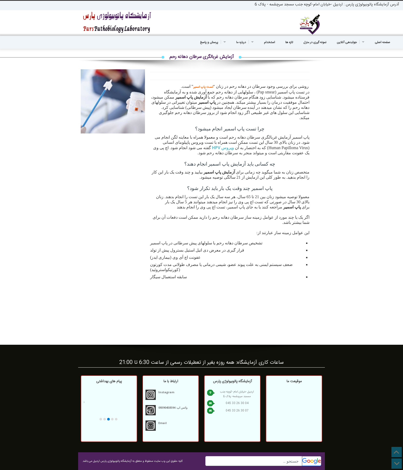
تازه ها (289, 42)
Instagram (166, 392)
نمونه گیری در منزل (314, 42)
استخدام (269, 42)
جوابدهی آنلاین (350, 42)
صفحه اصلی (382, 42)
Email (162, 423)
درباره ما (245, 42)
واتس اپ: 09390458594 (172, 407)
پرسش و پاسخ (213, 42)
